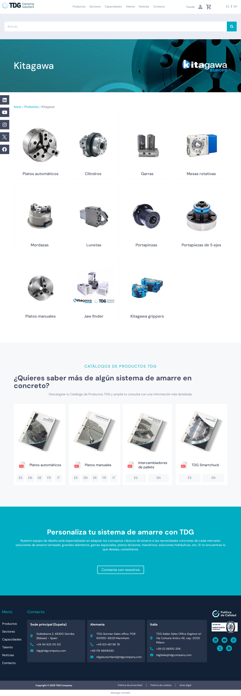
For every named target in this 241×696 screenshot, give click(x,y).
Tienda (190, 7)
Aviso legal (185, 685)
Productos (79, 6)
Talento (130, 6)
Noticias (144, 6)
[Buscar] (232, 26)
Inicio (17, 107)
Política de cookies (161, 685)
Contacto (159, 6)
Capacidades (113, 6)
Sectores (95, 6)
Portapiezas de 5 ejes (201, 245)
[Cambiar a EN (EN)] (235, 6)
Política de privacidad (130, 685)
